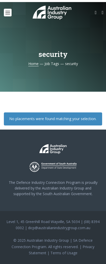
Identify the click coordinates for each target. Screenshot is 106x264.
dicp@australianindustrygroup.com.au (59, 227)
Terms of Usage (63, 252)
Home (33, 63)
